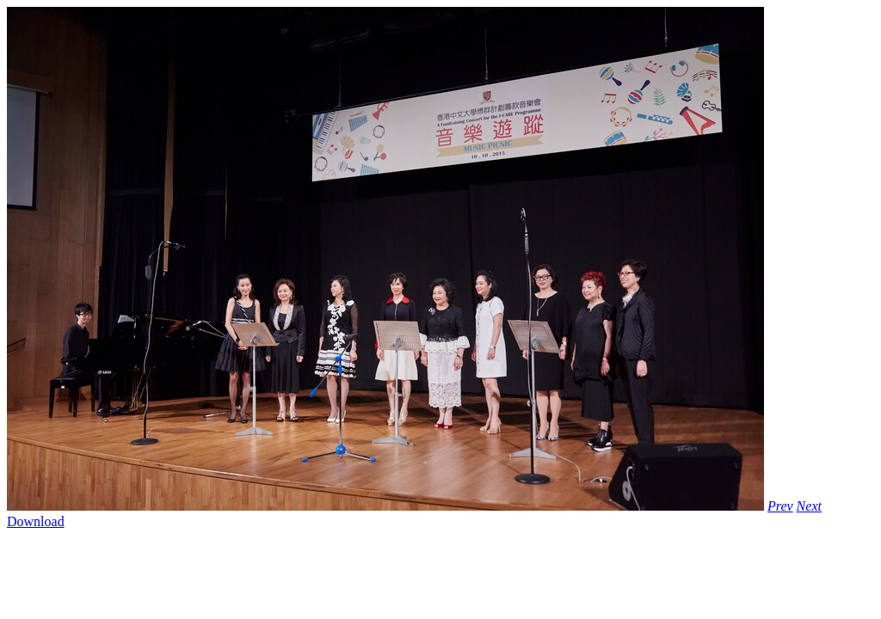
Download (36, 521)
